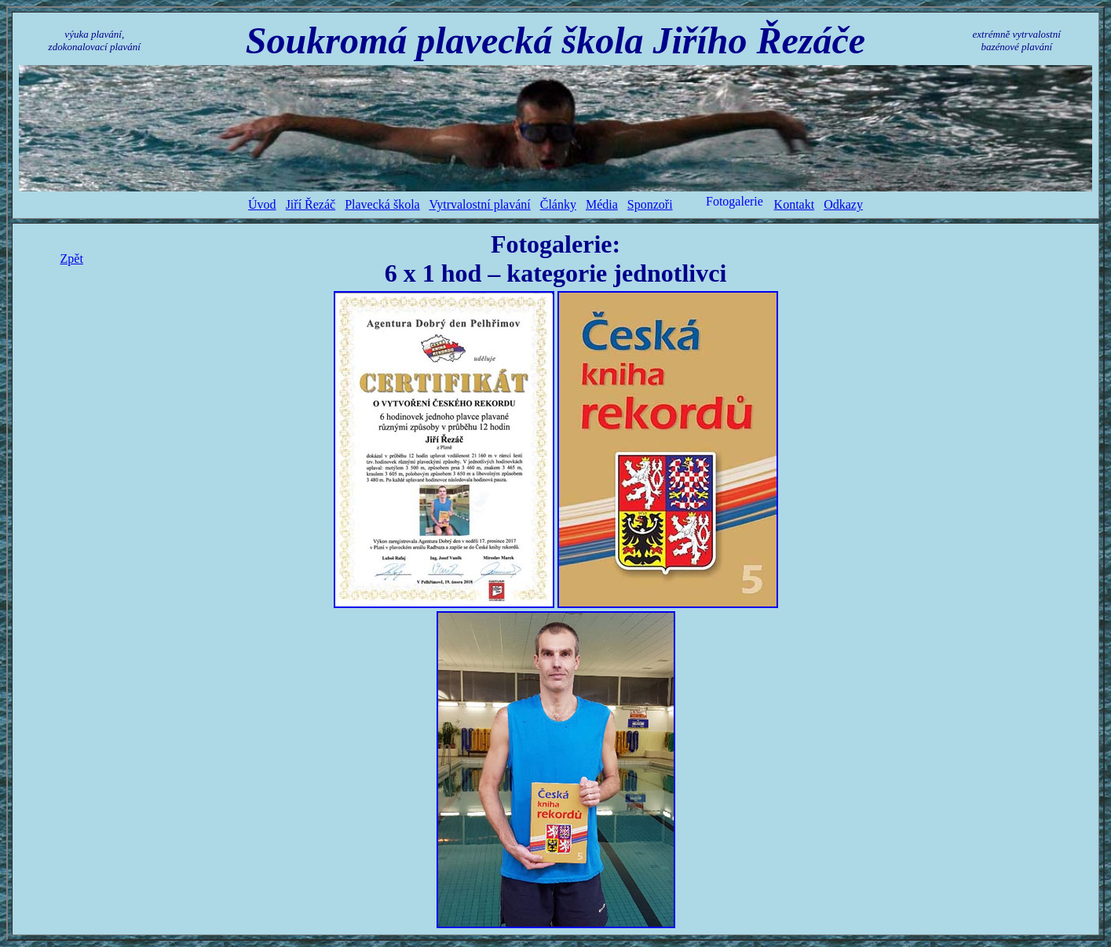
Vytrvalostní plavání (479, 204)
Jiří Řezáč (311, 204)
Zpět (71, 258)
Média (602, 204)
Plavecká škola (382, 204)
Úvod (262, 204)
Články (558, 204)
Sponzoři (650, 204)
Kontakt (794, 204)
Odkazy (843, 204)
